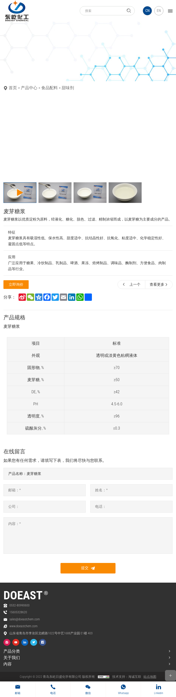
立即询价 (16, 284)
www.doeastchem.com (23, 626)
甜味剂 (68, 87)
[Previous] (9, 137)
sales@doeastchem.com (24, 619)
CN (147, 10)
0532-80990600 (19, 605)
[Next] (135, 137)
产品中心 (29, 87)
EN (159, 10)
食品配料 (49, 87)
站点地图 (149, 676)
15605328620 (18, 612)
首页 (13, 87)
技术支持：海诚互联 (126, 676)
